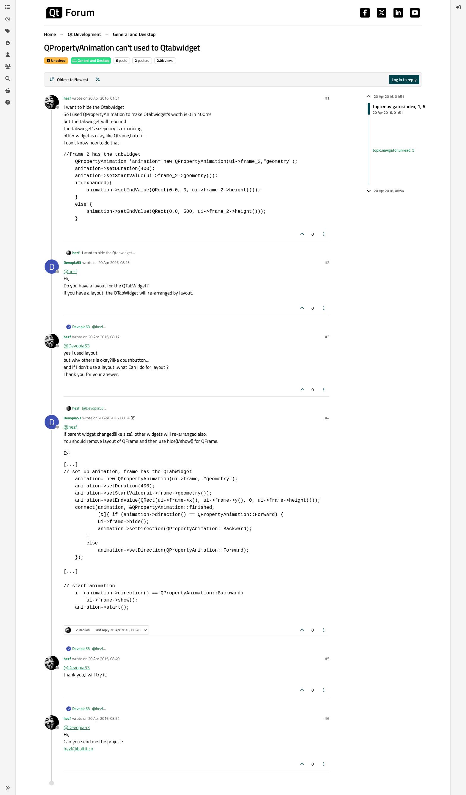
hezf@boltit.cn (78, 748)
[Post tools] (324, 234)
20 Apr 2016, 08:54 (103, 718)
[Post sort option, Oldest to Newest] (69, 79)
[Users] (7, 54)
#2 (327, 262)
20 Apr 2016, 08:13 (114, 262)
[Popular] (7, 43)
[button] (7, 788)
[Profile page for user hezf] (52, 102)
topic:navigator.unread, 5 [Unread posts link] (393, 150)
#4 (327, 418)
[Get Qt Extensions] (7, 90)
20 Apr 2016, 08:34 (114, 418)
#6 (327, 718)
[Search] (7, 78)
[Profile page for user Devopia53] (52, 266)
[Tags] (7, 31)
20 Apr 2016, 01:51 (103, 98)
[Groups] (7, 66)
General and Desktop (91, 60)
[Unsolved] (7, 102)
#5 (327, 659)
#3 (327, 337)
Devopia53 (72, 262)
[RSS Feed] (97, 79)
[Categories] (7, 7)
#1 (327, 98)
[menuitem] (458, 7)
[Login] (458, 7)
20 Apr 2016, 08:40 (103, 659)
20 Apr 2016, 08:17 (103, 337)
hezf (67, 98)
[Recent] (7, 19)
